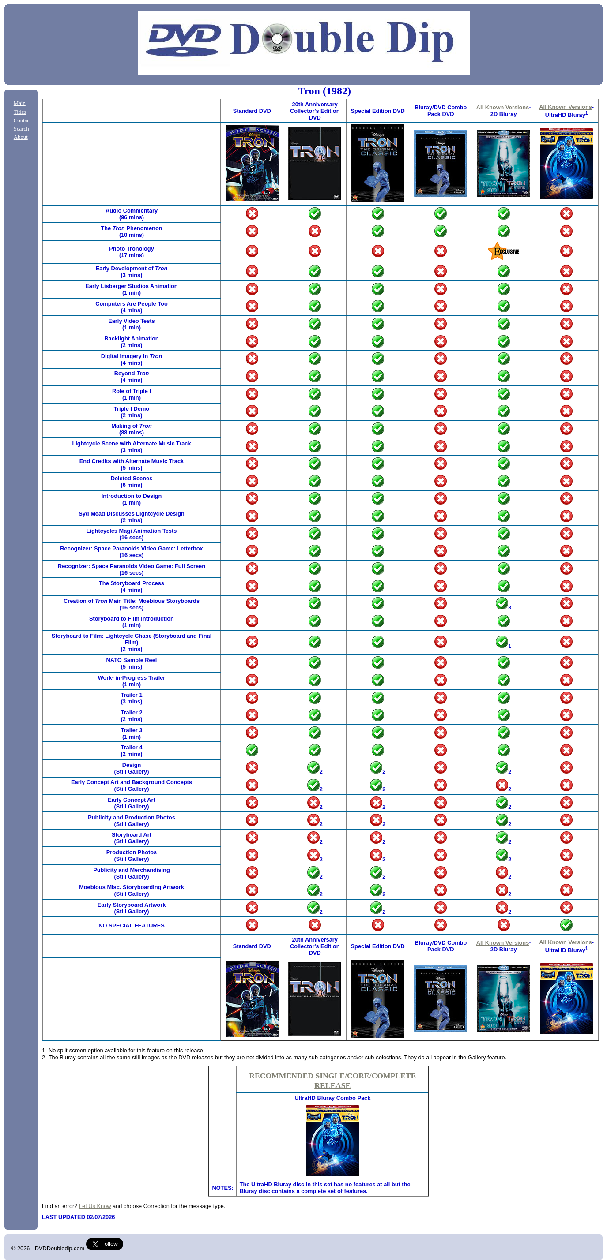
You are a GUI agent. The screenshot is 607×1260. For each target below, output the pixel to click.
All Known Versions (502, 107)
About (21, 137)
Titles (20, 112)
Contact (22, 120)
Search (21, 129)
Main (20, 103)
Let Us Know (95, 1206)
